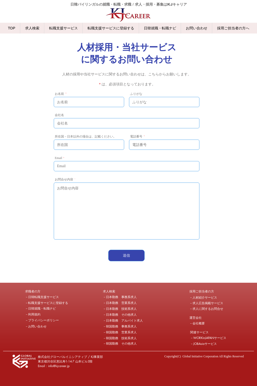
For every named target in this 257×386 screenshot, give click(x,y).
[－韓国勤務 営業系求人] (120, 332)
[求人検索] (121, 291)
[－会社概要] (207, 323)
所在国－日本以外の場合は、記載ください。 (85, 136)
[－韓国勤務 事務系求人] (120, 326)
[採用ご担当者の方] (201, 291)
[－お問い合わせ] (43, 326)
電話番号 (136, 136)
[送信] (126, 255)
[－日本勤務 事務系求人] (120, 297)
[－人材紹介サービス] (203, 297)
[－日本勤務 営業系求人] (120, 303)
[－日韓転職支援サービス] (42, 297)
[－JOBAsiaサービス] (204, 344)
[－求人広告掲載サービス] (206, 303)
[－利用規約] (43, 314)
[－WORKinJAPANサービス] (208, 338)
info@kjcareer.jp (59, 366)
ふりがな (136, 93)
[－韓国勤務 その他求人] (120, 344)
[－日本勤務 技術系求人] (120, 309)
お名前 (59, 93)
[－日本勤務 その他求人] (120, 314)
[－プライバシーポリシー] (43, 320)
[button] (43, 291)
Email (58, 158)
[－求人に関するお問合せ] (206, 309)
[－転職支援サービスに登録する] (46, 303)
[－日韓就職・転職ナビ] (40, 308)
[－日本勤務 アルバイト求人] (123, 320)
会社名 (59, 115)
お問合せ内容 (64, 179)
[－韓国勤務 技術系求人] (120, 338)
